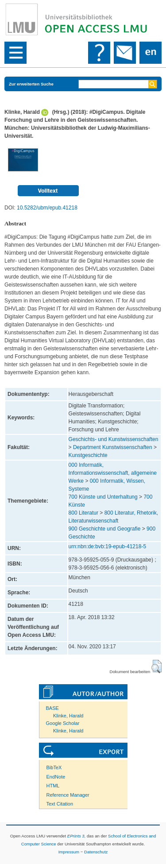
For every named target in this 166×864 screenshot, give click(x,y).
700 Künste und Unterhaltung (103, 497)
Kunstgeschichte (88, 455)
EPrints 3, (76, 835)
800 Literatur (83, 513)
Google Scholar (63, 723)
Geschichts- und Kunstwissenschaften (113, 439)
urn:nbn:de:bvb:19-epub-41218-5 (107, 546)
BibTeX (54, 767)
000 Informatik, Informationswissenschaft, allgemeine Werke (113, 473)
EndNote (56, 776)
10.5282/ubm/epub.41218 (47, 208)
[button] (156, 666)
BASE (52, 708)
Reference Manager (67, 795)
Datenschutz (96, 851)
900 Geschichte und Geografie (105, 529)
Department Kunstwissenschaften (112, 447)
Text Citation (59, 803)
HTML (53, 785)
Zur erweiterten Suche (31, 83)
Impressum (68, 851)
